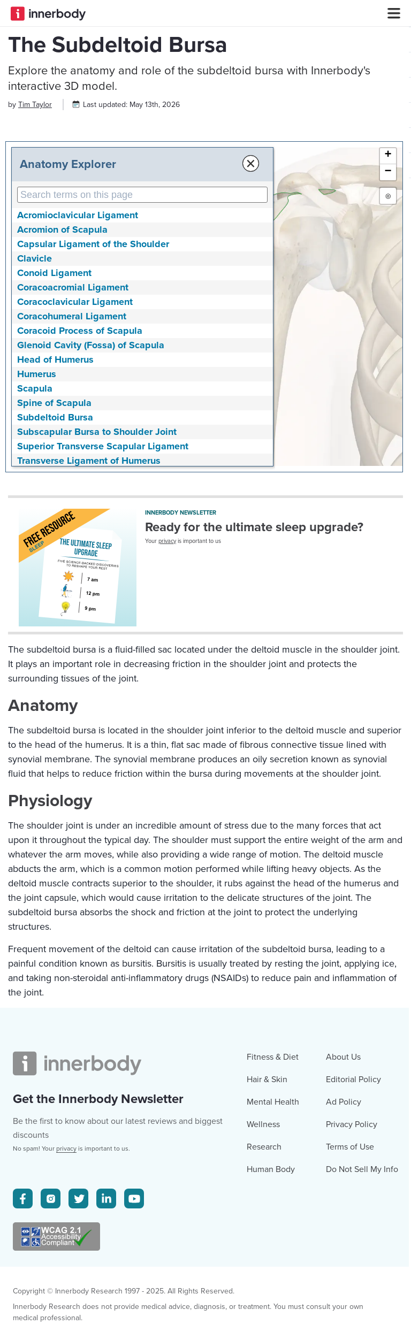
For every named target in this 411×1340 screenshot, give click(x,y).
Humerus (36, 473)
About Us (343, 1255)
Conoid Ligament (54, 372)
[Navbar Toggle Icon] (389, 13)
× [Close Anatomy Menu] (221, 262)
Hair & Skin (267, 1278)
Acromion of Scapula (62, 328)
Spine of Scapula (54, 502)
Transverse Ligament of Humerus (89, 559)
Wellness (263, 1323)
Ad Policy (343, 1300)
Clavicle (34, 357)
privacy (167, 640)
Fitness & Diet (273, 1255)
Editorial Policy (353, 1278)
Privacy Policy (351, 1323)
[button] (388, 255)
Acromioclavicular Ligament (77, 314)
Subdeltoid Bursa (55, 516)
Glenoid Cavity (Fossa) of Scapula (90, 444)
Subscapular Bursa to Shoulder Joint (97, 531)
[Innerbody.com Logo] (48, 13)
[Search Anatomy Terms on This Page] (127, 294)
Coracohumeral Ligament (71, 415)
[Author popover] (35, 203)
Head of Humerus (55, 458)
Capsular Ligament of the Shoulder (93, 343)
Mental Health (273, 1300)
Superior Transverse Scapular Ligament (102, 545)
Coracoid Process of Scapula (79, 429)
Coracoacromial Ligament (72, 386)
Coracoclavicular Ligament (75, 401)
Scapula (34, 487)
